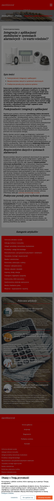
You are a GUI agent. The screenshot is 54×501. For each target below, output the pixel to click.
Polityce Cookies (7, 493)
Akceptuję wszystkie (44, 497)
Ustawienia (14, 497)
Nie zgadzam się (28, 497)
